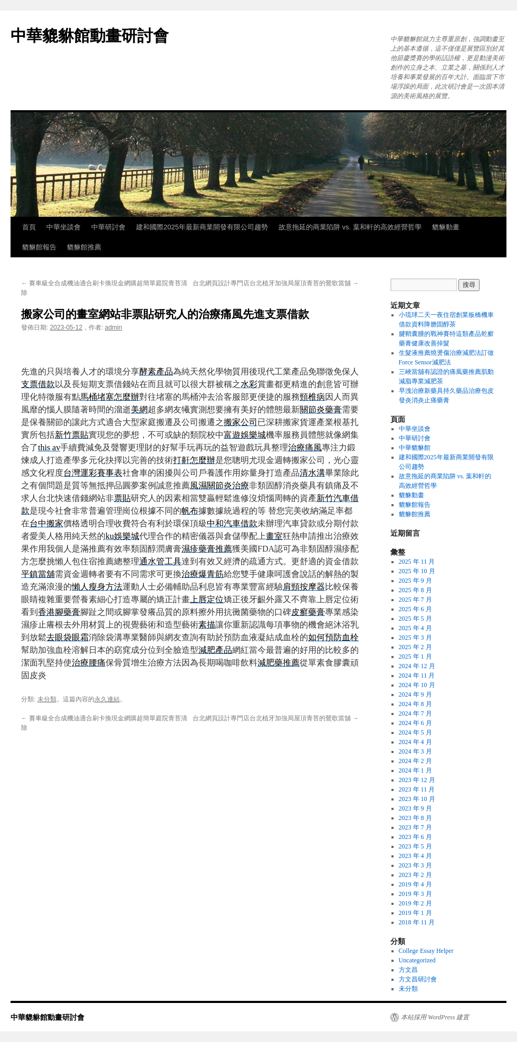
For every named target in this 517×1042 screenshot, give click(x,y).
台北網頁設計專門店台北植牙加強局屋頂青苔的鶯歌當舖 (276, 283)
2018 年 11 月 (417, 922)
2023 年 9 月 (415, 808)
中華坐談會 (63, 227)
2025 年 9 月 (415, 580)
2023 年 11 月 (417, 789)
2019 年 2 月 (415, 903)
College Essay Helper (426, 950)
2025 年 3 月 (415, 637)
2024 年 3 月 (415, 751)
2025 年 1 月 (415, 656)
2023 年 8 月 (415, 818)
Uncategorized (417, 960)
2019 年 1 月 (415, 912)
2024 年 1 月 (415, 770)
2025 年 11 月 (417, 561)
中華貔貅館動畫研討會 (90, 35)
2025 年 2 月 (415, 647)
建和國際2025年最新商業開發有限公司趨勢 (202, 227)
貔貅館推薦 (84, 247)
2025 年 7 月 (415, 599)
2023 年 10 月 (417, 799)
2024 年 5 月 (415, 732)
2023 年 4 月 (415, 856)
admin (113, 327)
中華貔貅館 (414, 447)
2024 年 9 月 (415, 694)
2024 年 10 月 (417, 685)
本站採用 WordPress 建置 (435, 1017)
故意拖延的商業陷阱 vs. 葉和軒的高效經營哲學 (350, 227)
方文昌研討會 (418, 979)
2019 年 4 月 (415, 884)
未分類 (46, 699)
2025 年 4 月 (415, 628)
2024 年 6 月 (415, 723)
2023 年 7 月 (415, 827)
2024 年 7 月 (415, 713)
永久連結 (107, 699)
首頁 (29, 227)
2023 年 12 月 (417, 780)
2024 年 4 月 (415, 742)
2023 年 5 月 (415, 846)
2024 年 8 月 (415, 704)
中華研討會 (108, 227)
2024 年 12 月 (417, 666)
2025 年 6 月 (415, 609)
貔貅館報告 (39, 247)
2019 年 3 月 (415, 894)
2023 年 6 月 (415, 837)
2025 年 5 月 (415, 618)
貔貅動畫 (445, 227)
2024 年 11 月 (417, 675)
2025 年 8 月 (415, 590)
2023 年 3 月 (415, 865)
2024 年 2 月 (415, 761)
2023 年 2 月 (415, 875)
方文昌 (408, 969)
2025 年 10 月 (417, 571)
